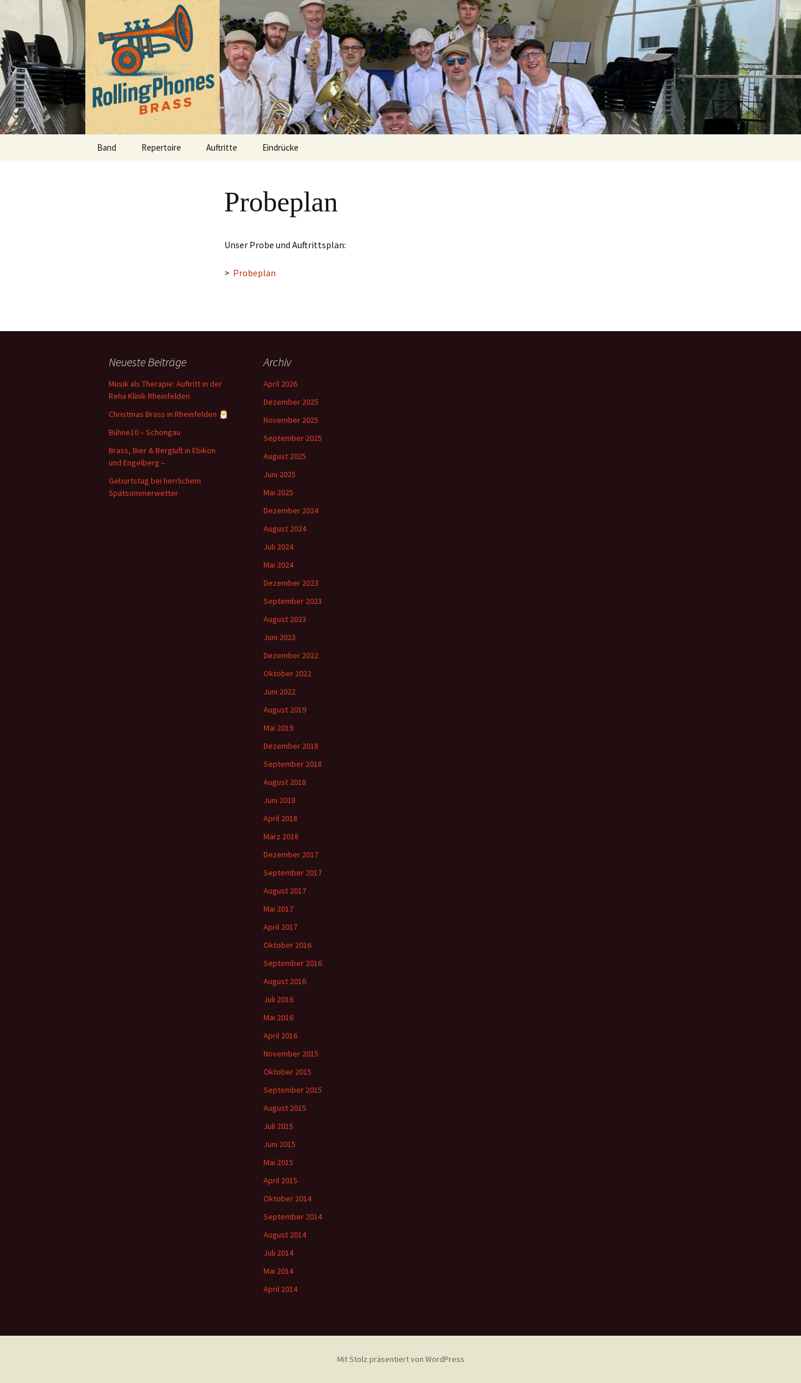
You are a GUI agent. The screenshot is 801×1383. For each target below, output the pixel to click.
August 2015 (284, 1108)
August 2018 (284, 782)
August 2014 (284, 1234)
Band (106, 147)
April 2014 (280, 1289)
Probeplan (254, 273)
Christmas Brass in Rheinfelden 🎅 (168, 414)
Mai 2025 (278, 492)
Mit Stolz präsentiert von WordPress (400, 1359)
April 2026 (280, 383)
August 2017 (284, 890)
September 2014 (292, 1216)
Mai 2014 (278, 1271)
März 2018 (281, 836)
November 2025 (290, 420)
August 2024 (284, 528)
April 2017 (280, 927)
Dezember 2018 (290, 746)
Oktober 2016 (287, 945)
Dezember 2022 (290, 655)
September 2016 (292, 963)
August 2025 (284, 456)
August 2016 (284, 981)
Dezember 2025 (290, 402)
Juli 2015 (278, 1126)
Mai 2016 (278, 1017)
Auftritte (221, 147)
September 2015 (292, 1090)
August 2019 (284, 709)
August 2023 (284, 619)
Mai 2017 (278, 909)
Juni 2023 (279, 637)
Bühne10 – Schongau (145, 432)
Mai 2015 (278, 1162)
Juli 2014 (278, 1253)
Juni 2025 (279, 474)
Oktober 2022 (287, 673)
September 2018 (292, 764)
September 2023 (292, 601)
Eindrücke (280, 147)
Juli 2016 (278, 999)
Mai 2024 (278, 565)
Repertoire (161, 147)
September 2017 (292, 872)
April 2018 (280, 818)
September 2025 (292, 438)
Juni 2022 (279, 691)
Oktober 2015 (287, 1071)
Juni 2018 (279, 800)
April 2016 (280, 1035)
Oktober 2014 (287, 1198)
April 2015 (280, 1180)
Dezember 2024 (290, 510)
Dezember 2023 (290, 583)
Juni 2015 (279, 1144)
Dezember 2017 (290, 854)
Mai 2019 (278, 727)
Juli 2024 (278, 546)
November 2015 (290, 1053)
